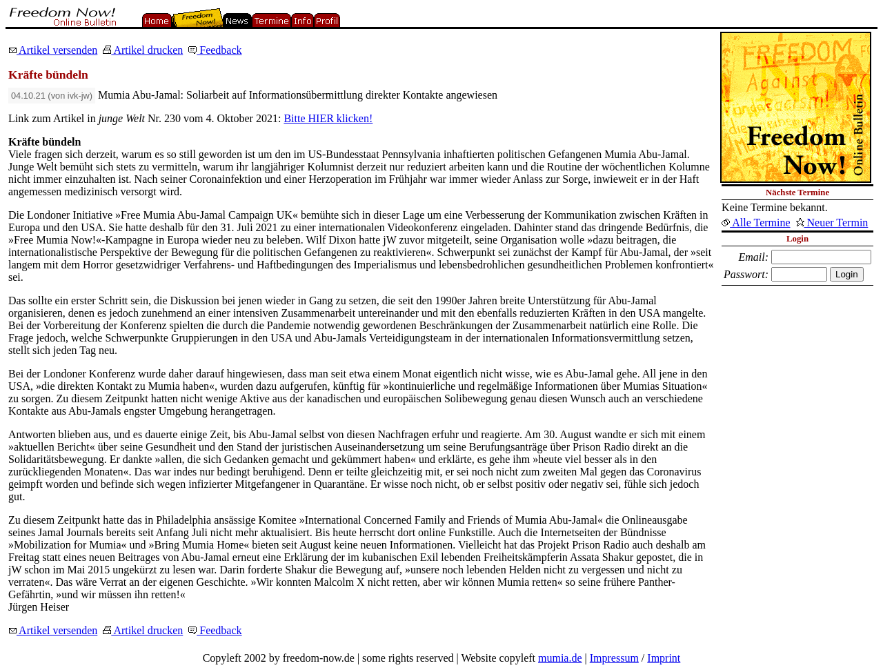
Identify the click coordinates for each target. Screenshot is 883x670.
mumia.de (560, 658)
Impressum (614, 658)
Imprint (663, 658)
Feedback (214, 50)
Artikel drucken (143, 50)
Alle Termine (756, 222)
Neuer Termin (832, 222)
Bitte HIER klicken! (328, 118)
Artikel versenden (52, 50)
